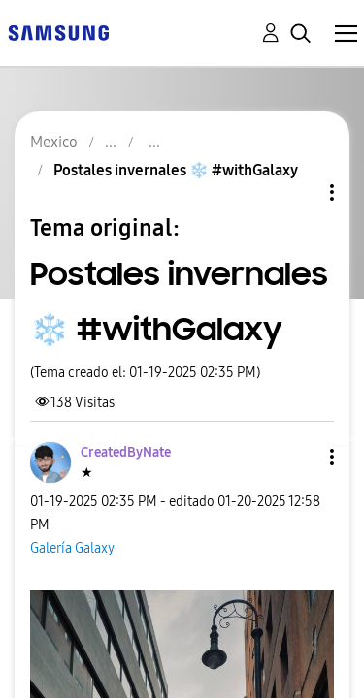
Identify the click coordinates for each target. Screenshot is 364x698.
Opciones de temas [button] (299, 192)
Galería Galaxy (72, 548)
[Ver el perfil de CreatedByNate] (126, 452)
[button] (300, 457)
